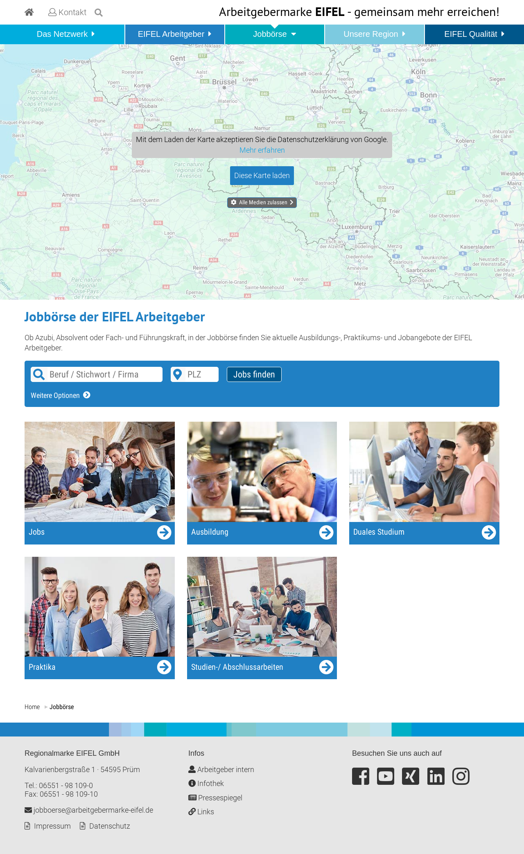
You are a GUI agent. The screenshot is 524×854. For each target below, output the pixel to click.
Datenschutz (109, 826)
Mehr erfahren (262, 150)
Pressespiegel (215, 797)
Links (201, 811)
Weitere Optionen (55, 395)
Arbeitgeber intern (221, 769)
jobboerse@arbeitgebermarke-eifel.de (89, 810)
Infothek (206, 783)
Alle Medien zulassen (263, 202)
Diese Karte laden (262, 175)
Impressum (52, 826)
